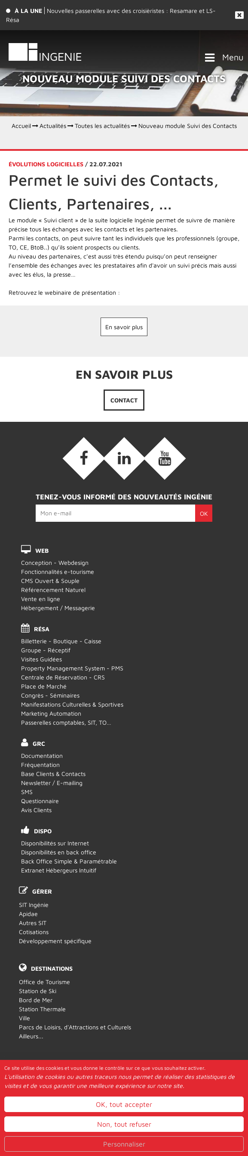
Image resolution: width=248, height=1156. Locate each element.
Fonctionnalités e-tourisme (57, 571)
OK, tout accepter (124, 1129)
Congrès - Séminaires (50, 695)
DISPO (43, 831)
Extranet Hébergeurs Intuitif (58, 870)
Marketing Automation (51, 713)
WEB (42, 550)
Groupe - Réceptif (45, 650)
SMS (27, 791)
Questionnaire (40, 800)
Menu (233, 57)
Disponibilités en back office (58, 852)
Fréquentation (40, 764)
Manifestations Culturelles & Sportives (72, 704)
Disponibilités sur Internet (55, 843)
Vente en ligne (40, 598)
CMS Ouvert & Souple (50, 580)
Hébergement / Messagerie (58, 607)
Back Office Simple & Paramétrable (69, 861)
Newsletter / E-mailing (52, 782)
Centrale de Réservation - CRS (63, 677)
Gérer (42, 891)
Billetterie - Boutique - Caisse (61, 641)
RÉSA (41, 629)
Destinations (52, 968)
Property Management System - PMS (72, 668)
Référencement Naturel (53, 589)
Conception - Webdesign (55, 562)
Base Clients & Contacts (53, 773)
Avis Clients (36, 809)
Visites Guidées (41, 659)
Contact (124, 400)
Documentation (42, 755)
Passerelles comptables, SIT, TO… (66, 722)
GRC (39, 743)
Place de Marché (44, 686)
